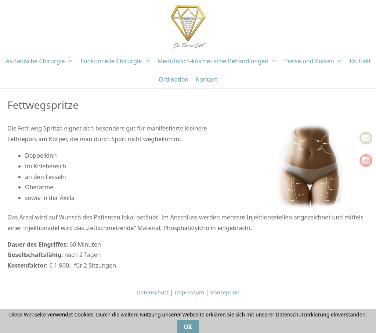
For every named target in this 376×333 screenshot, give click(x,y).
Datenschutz (153, 292)
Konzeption (224, 292)
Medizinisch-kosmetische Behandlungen (219, 61)
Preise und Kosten (315, 61)
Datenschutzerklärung (302, 314)
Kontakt (206, 79)
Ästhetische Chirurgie (41, 61)
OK (188, 326)
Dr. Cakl (360, 61)
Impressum (189, 292)
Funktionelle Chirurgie (116, 61)
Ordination (173, 79)
